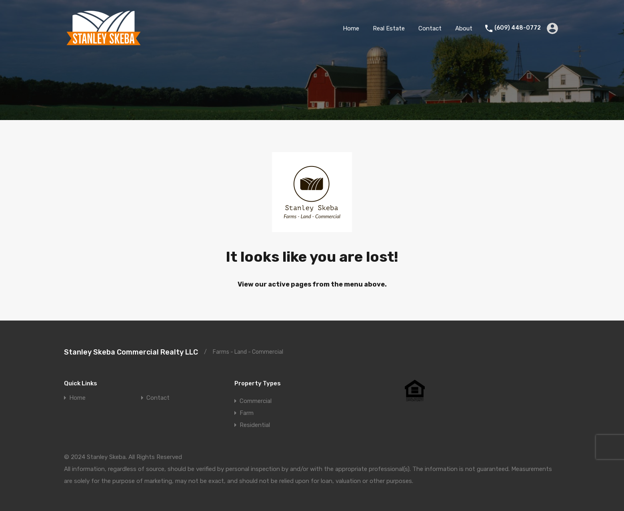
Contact (430, 28)
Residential (255, 425)
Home (351, 28)
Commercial (256, 401)
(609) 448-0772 (517, 28)
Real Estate (389, 28)
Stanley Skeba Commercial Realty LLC (131, 352)
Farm (247, 413)
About (463, 28)
